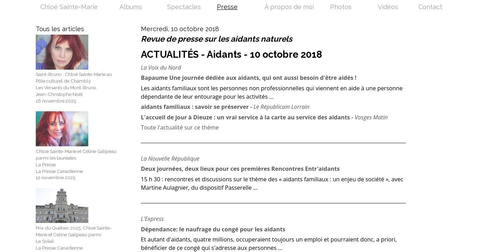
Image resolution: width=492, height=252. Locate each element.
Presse (227, 7)
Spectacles (184, 7)
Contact (430, 7)
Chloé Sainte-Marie (69, 7)
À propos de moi (289, 7)
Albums (130, 7)
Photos (340, 7)
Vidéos (388, 7)
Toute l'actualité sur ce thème (180, 127)
